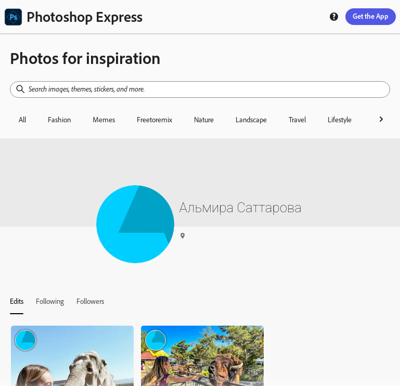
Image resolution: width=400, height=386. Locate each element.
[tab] (16, 301)
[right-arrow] (381, 119)
